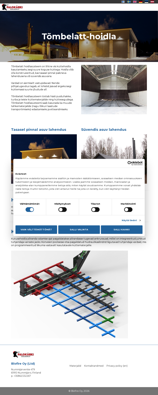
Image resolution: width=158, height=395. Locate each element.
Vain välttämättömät (36, 229)
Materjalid (75, 365)
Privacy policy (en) (117, 365)
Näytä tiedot (129, 220)
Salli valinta (79, 229)
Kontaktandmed (94, 365)
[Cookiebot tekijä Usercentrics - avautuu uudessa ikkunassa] (130, 163)
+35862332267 (22, 376)
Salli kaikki (122, 229)
